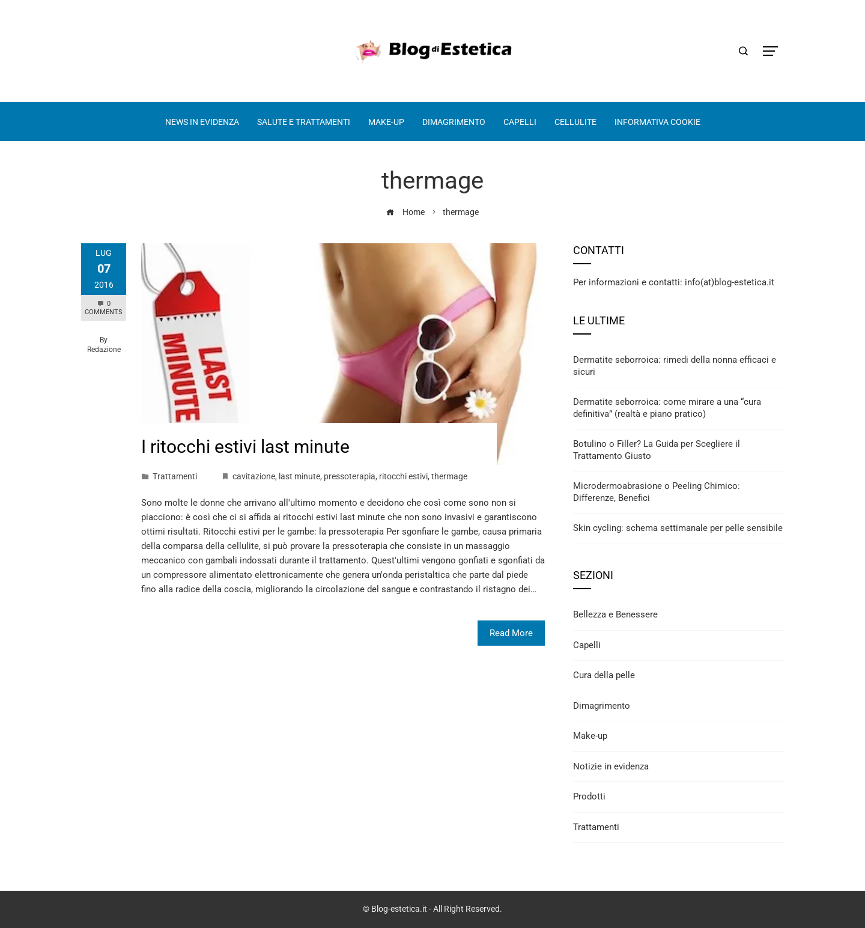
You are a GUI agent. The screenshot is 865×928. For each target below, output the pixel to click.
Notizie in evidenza (611, 766)
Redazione (104, 349)
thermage (449, 476)
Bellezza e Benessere (615, 614)
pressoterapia (349, 476)
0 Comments (104, 308)
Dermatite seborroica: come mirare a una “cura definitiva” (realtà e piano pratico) (667, 407)
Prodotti (589, 796)
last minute (299, 476)
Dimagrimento (601, 705)
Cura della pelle (604, 675)
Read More (511, 633)
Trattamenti (175, 476)
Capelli (587, 645)
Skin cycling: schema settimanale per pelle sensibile (678, 528)
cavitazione (253, 476)
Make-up (590, 735)
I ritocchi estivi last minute (245, 446)
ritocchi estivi (403, 476)
